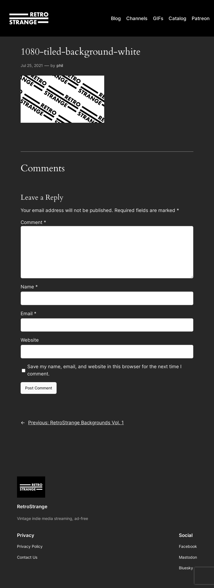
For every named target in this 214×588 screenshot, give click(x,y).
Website (30, 340)
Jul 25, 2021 (32, 65)
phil (60, 65)
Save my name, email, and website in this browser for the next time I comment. (104, 370)
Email (29, 313)
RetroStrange (32, 506)
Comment (33, 222)
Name (29, 287)
